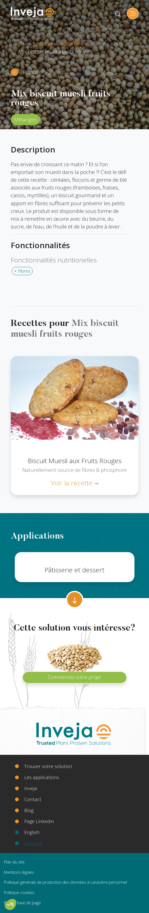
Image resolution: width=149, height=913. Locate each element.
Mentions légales (19, 872)
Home (20, 43)
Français (33, 843)
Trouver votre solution (48, 766)
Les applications (41, 777)
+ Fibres (22, 271)
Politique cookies (19, 892)
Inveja (30, 788)
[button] (11, 905)
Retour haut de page (22, 903)
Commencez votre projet (74, 677)
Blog (29, 810)
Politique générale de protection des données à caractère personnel (65, 882)
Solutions (44, 43)
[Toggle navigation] (132, 13)
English (32, 832)
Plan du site (14, 862)
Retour (31, 72)
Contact (32, 799)
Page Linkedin (39, 821)
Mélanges (72, 43)
